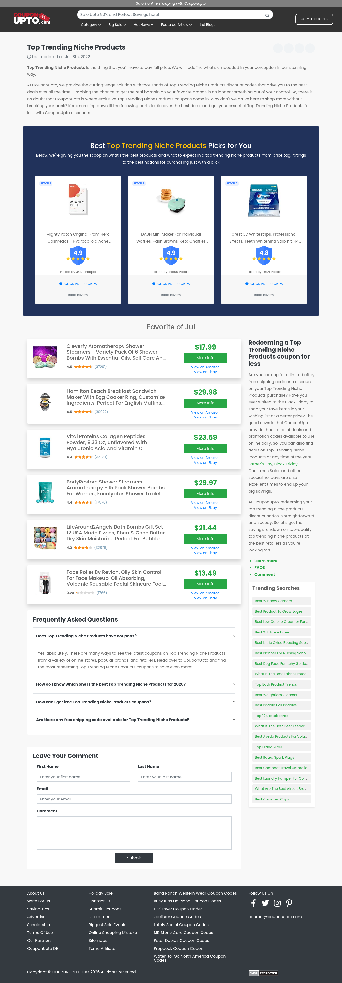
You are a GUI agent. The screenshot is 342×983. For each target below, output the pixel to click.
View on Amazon (205, 367)
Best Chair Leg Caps (272, 799)
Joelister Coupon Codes (177, 917)
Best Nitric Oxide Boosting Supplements (288, 642)
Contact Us (99, 901)
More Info (205, 358)
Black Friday (286, 464)
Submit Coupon (314, 20)
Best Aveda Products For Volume (283, 736)
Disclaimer (99, 917)
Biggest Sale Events (107, 925)
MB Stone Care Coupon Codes (183, 932)
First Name (48, 766)
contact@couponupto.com (275, 917)
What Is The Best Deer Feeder (280, 726)
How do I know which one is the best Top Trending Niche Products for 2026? (111, 684)
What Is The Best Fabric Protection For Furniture (295, 673)
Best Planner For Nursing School (282, 653)
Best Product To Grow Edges (279, 611)
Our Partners (39, 940)
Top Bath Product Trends (276, 684)
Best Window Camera (273, 601)
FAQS (259, 567)
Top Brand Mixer (268, 747)
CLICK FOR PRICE (77, 283)
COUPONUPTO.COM (70, 972)
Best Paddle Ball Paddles (276, 705)
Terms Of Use (40, 932)
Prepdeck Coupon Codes (178, 948)
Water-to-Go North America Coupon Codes (190, 958)
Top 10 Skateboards (271, 715)
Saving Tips (38, 909)
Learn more (265, 561)
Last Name (148, 766)
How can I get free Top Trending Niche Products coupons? (93, 702)
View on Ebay (205, 371)
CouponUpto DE (42, 948)
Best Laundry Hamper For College (283, 778)
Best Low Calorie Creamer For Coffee (286, 621)
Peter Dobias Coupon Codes (181, 940)
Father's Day (260, 464)
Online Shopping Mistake (113, 932)
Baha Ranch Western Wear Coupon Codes (195, 893)
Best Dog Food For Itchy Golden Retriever (289, 663)
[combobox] (175, 14)
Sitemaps (98, 940)
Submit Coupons (105, 909)
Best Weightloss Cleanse (276, 694)
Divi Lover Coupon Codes (178, 909)
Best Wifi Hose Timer (272, 632)
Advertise (36, 917)
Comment (47, 811)
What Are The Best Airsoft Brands (283, 788)
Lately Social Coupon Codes (181, 925)
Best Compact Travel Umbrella (281, 768)
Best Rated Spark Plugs (274, 757)
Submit (134, 858)
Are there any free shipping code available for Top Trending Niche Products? (112, 720)
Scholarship (38, 925)
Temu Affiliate (102, 948)
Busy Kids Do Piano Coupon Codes (187, 901)
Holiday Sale (101, 893)
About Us (36, 893)
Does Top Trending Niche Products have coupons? (86, 636)
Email (42, 789)
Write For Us (38, 901)
